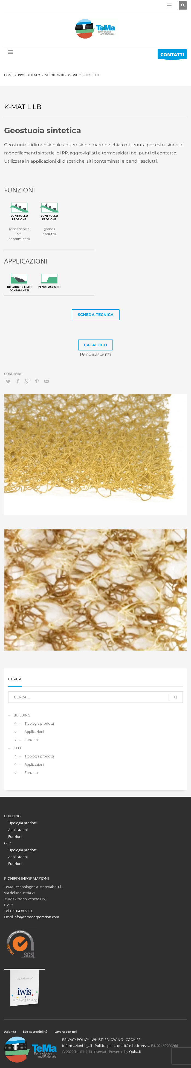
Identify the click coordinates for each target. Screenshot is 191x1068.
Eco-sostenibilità (35, 1031)
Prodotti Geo (29, 75)
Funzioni (32, 739)
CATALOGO (95, 345)
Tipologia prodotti (39, 723)
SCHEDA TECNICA (96, 314)
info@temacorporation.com (36, 916)
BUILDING (22, 715)
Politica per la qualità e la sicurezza (123, 1045)
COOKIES (133, 1039)
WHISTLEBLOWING (107, 1039)
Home (8, 75)
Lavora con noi (65, 1031)
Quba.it (135, 1051)
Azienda (10, 1031)
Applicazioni (34, 731)
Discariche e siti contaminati (19, 288)
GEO (17, 747)
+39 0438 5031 (21, 910)
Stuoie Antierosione (61, 75)
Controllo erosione (19, 217)
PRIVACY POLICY (75, 1039)
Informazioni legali (77, 1045)
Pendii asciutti (49, 287)
